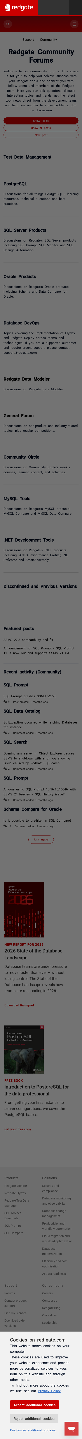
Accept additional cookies (35, 1405)
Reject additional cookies (34, 1418)
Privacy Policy (49, 1390)
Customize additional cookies (33, 1430)
